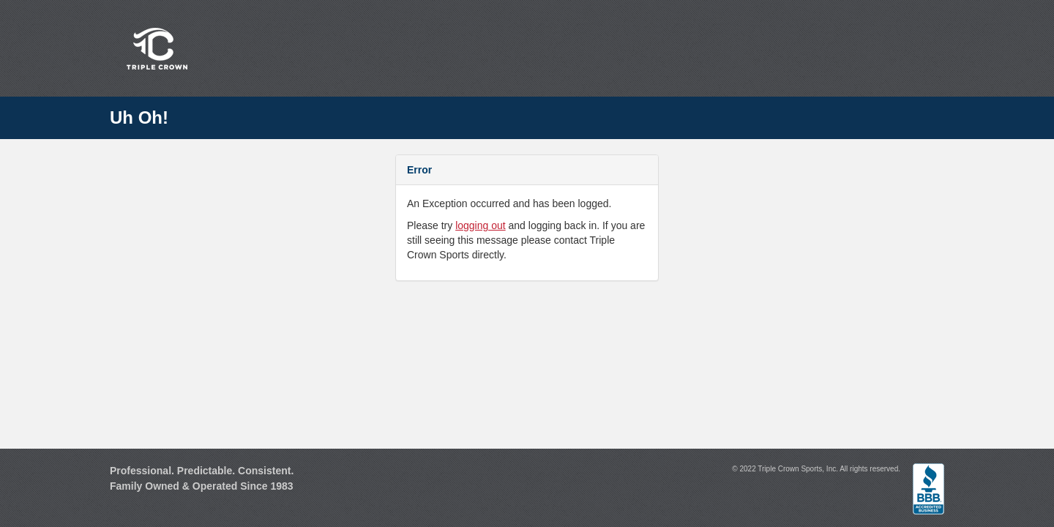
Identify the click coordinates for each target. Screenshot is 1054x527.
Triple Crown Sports (155, 48)
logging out (480, 225)
